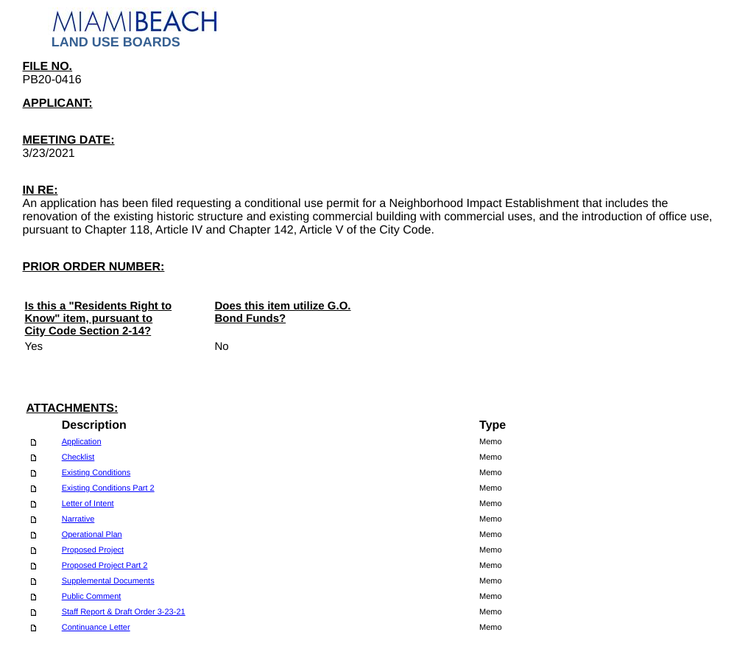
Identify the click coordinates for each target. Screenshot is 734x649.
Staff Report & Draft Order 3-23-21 (124, 612)
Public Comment (91, 596)
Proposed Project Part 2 (105, 565)
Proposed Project (93, 550)
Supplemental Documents (108, 581)
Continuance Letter (96, 627)
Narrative (78, 519)
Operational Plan (92, 534)
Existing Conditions (96, 473)
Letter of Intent (88, 503)
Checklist (78, 457)
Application (82, 442)
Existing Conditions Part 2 (108, 488)
